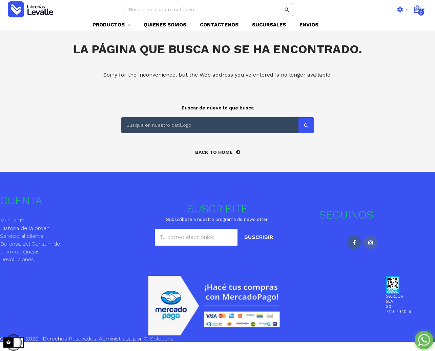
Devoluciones (17, 268)
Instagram (370, 251)
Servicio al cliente (21, 245)
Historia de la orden (24, 237)
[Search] (208, 9)
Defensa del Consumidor (31, 252)
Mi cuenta (12, 229)
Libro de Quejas (20, 260)
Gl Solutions (158, 347)
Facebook (354, 251)
